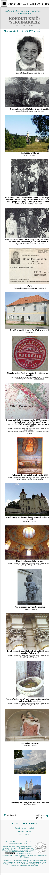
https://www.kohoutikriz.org (29, 865)
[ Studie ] (31, 828)
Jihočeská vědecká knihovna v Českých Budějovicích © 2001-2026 (18, 842)
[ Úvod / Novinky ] (21, 828)
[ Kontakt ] (27, 834)
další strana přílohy (40, 816)
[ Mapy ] (28, 831)
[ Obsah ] (21, 831)
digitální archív (39, 379)
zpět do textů (11, 815)
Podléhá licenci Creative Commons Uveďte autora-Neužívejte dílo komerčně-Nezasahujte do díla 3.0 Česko (24, 855)
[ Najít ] (20, 834)
